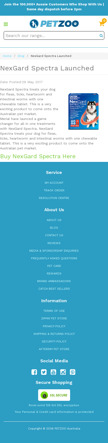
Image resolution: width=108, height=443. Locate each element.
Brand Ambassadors (54, 281)
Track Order (54, 190)
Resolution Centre (54, 198)
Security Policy (54, 341)
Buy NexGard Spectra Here (38, 156)
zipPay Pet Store (54, 318)
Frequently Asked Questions (54, 258)
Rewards (54, 273)
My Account (54, 182)
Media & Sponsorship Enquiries (54, 250)
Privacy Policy (54, 326)
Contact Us (54, 235)
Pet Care (54, 266)
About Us (54, 220)
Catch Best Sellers (54, 288)
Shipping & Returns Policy (54, 334)
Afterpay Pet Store (54, 349)
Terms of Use (54, 311)
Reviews (54, 243)
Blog (54, 227)
